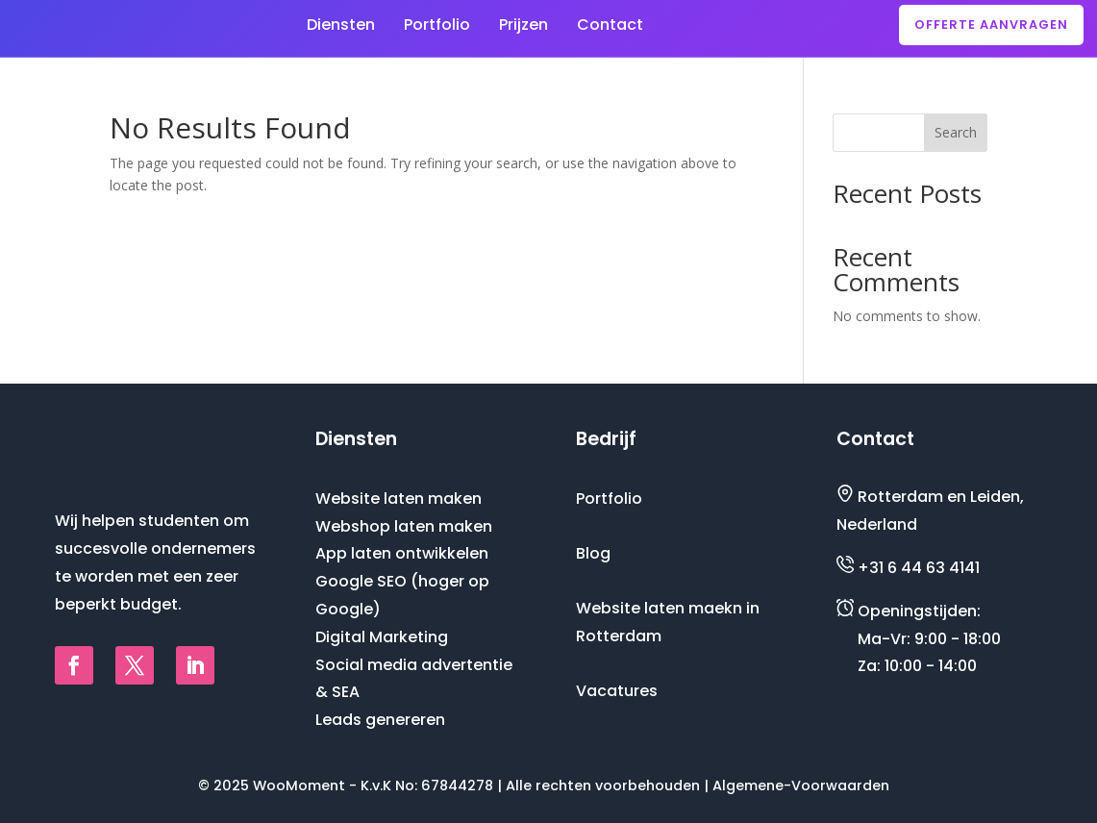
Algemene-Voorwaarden (800, 784)
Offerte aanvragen (991, 24)
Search (956, 131)
